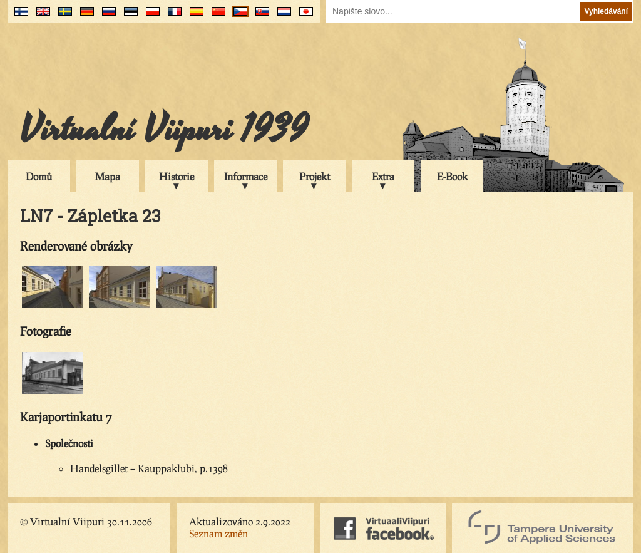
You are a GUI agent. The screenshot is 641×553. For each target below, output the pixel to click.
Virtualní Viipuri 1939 (164, 129)
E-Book (452, 176)
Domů (39, 176)
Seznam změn (218, 533)
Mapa (107, 176)
